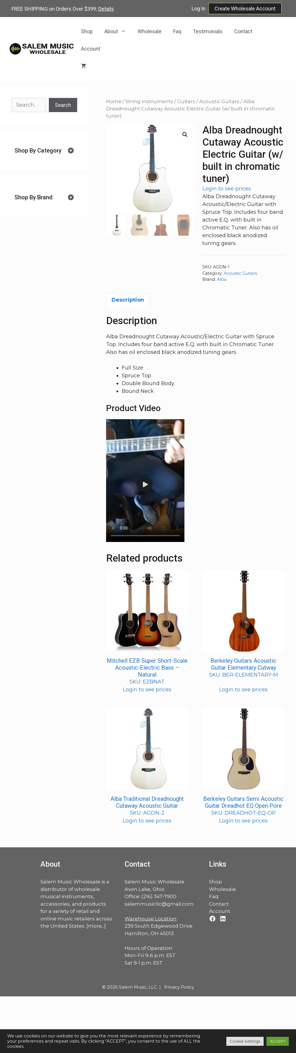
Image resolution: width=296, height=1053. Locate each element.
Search (63, 105)
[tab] (44, 150)
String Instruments (149, 101)
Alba (221, 279)
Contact (243, 31)
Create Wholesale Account (244, 8)
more (95, 926)
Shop (87, 31)
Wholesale (150, 31)
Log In (199, 8)
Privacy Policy (179, 987)
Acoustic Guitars (219, 101)
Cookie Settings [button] (245, 1041)
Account (90, 49)
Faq (177, 31)
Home (113, 101)
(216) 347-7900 (158, 896)
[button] (185, 134)
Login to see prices (226, 188)
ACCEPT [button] (277, 1041)
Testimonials (208, 31)
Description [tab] (128, 300)
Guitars (186, 101)
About (118, 31)
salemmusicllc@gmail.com (159, 904)
